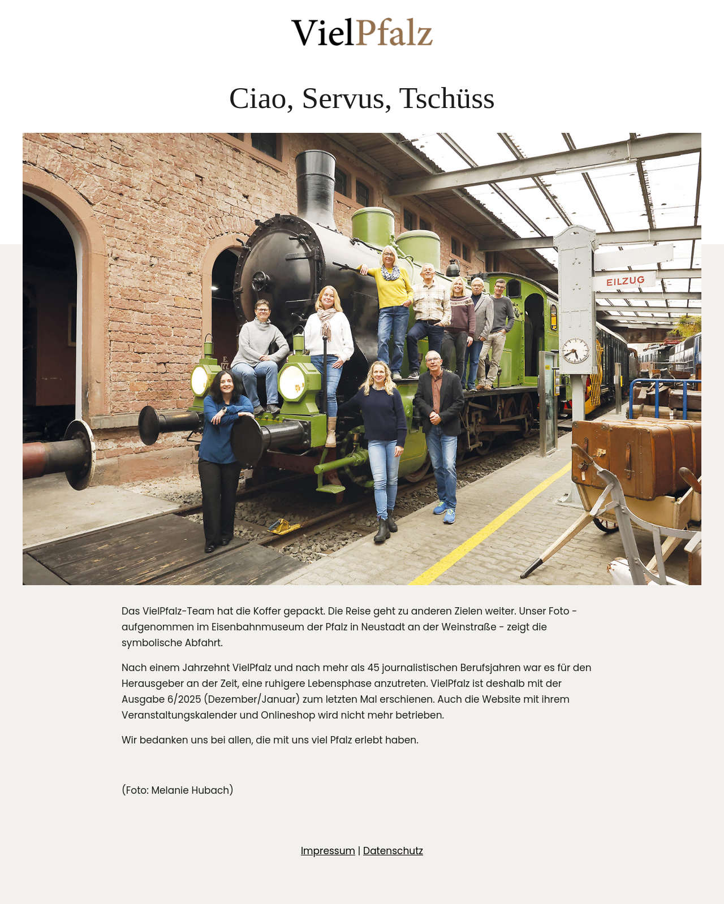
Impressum (328, 851)
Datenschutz (393, 851)
